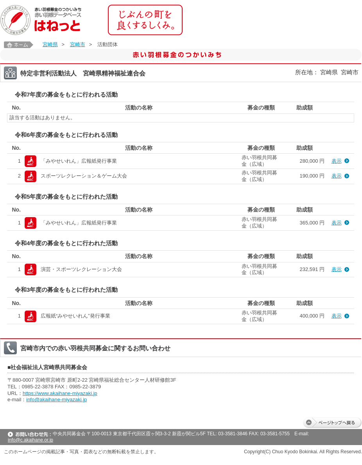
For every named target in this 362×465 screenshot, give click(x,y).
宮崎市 (77, 44)
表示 (337, 161)
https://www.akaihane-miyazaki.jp (60, 393)
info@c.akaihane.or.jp (30, 440)
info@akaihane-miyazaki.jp (56, 399)
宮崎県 (50, 44)
